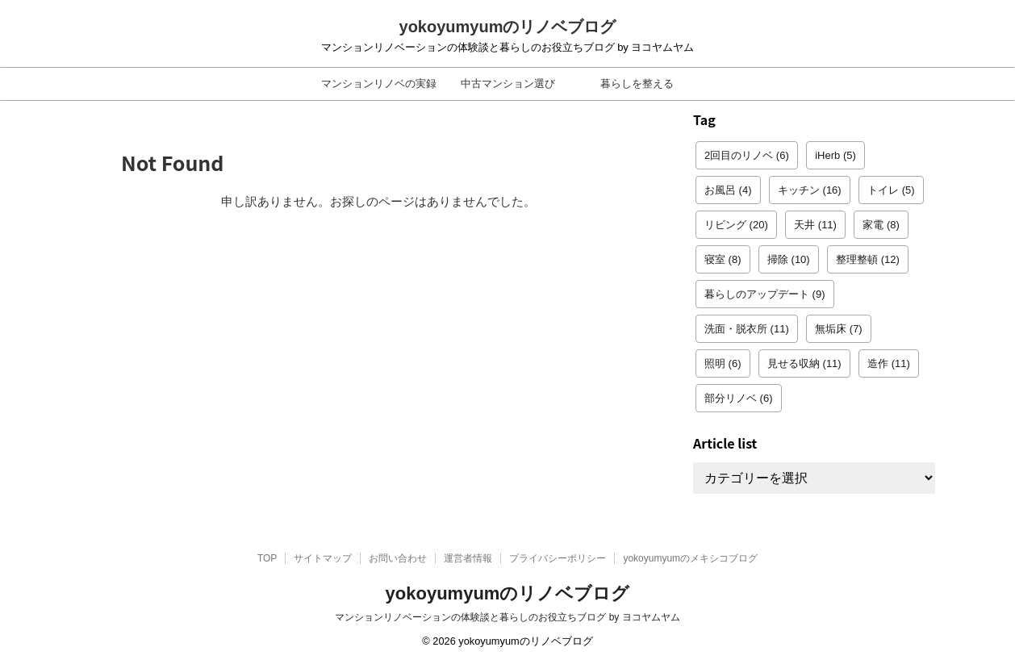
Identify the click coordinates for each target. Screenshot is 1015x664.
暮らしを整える (637, 83)
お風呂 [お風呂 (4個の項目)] (728, 190)
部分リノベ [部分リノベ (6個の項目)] (738, 398)
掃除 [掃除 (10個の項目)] (788, 259)
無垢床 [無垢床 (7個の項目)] (839, 329)
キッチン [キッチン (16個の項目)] (810, 190)
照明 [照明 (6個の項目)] (722, 363)
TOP (267, 558)
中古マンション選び (508, 83)
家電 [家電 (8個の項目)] (881, 225)
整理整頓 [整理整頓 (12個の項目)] (868, 259)
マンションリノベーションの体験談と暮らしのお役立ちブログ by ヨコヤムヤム (507, 617)
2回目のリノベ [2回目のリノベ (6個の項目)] (746, 155)
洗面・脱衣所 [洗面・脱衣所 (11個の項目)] (746, 329)
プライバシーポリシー (557, 558)
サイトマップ (323, 558)
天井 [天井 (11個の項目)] (815, 225)
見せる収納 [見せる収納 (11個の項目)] (804, 363)
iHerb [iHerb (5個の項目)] (835, 155)
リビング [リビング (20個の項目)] (736, 225)
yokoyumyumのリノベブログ (507, 26)
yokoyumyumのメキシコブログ (690, 558)
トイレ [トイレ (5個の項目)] (891, 190)
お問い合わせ (398, 558)
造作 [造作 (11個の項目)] (888, 363)
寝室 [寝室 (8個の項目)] (722, 259)
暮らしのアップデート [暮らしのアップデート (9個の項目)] (764, 294)
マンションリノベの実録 (378, 83)
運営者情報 (468, 558)
